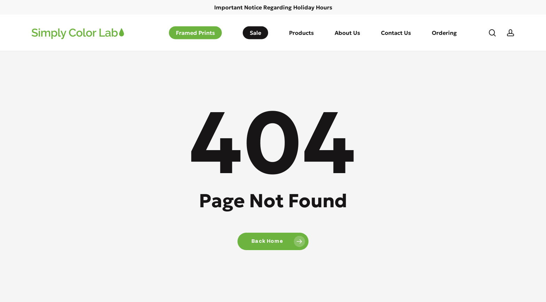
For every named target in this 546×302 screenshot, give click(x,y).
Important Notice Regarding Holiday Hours (273, 7)
